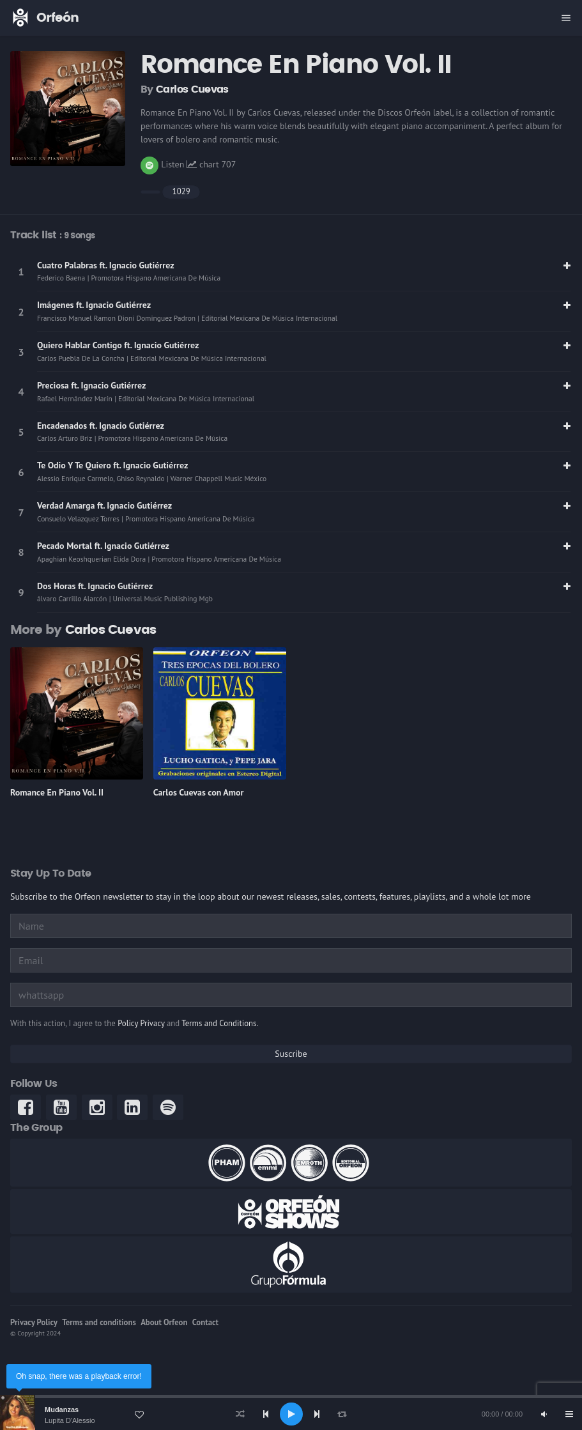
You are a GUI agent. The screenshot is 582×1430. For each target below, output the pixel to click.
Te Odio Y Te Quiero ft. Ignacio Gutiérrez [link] (112, 465)
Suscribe (291, 1053)
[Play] (291, 1414)
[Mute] (543, 1414)
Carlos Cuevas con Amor (198, 792)
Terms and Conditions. (219, 1023)
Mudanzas (62, 1409)
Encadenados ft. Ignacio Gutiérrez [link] (100, 425)
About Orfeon (164, 1322)
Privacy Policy (33, 1322)
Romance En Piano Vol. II (56, 792)
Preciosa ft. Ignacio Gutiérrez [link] (91, 385)
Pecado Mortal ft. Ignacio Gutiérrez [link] (103, 545)
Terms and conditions (99, 1322)
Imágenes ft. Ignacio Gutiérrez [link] (94, 305)
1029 (181, 191)
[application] (291, 1414)
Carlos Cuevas (192, 89)
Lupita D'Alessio (70, 1420)
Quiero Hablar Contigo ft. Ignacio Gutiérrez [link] (118, 345)
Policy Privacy (141, 1023)
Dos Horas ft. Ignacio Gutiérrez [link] (95, 586)
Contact (205, 1322)
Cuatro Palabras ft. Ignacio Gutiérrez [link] (105, 265)
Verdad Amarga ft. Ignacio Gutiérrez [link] (104, 505)
